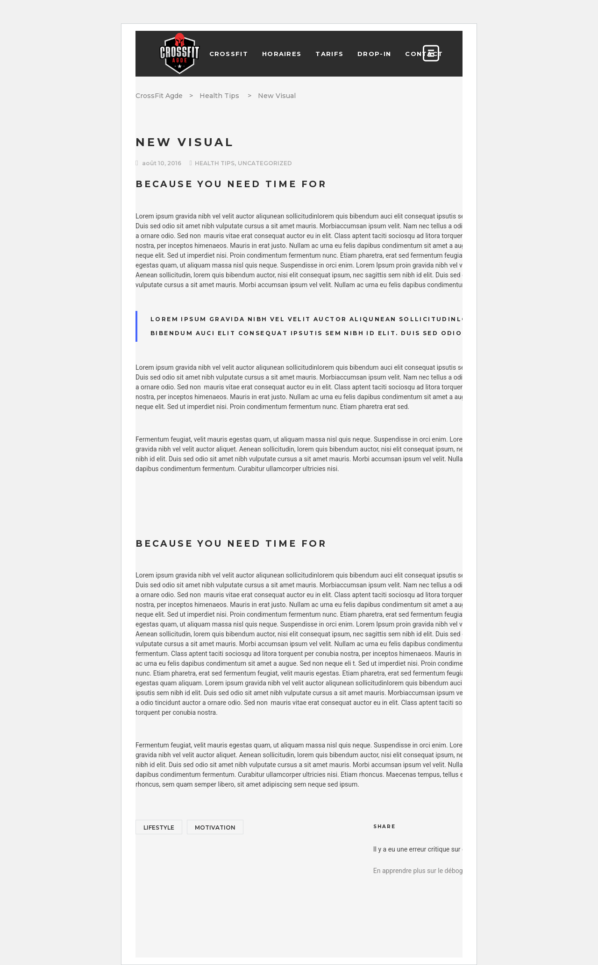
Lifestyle (158, 827)
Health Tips (219, 96)
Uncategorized (265, 163)
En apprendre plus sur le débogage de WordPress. (445, 870)
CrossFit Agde (159, 96)
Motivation (215, 827)
